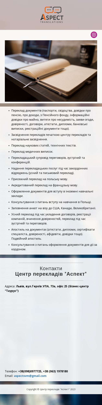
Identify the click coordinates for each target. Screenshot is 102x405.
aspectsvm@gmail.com (30, 376)
